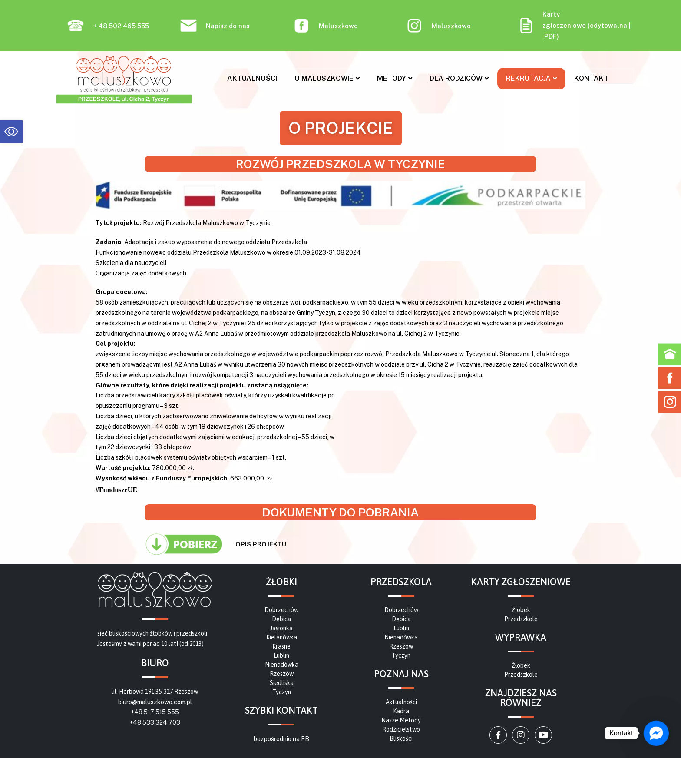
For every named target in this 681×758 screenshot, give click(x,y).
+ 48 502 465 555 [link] (121, 26)
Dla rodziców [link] (459, 78)
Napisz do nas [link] (228, 26)
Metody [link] (394, 78)
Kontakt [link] (591, 78)
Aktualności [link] (252, 78)
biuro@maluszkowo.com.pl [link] (155, 701)
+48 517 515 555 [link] (155, 711)
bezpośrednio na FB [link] (281, 738)
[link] (11, 131)
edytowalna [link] (608, 25)
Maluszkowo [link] (338, 26)
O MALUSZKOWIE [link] (327, 78)
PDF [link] (550, 36)
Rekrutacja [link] (531, 78)
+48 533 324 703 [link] (154, 722)
